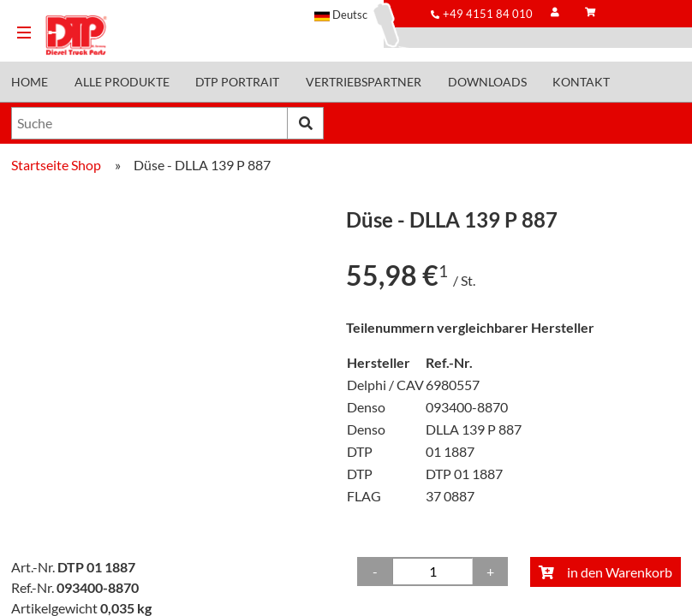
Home (29, 82)
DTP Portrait (237, 82)
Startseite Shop (56, 165)
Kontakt (581, 82)
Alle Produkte (122, 82)
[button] (349, 14)
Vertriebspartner (363, 82)
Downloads (487, 82)
